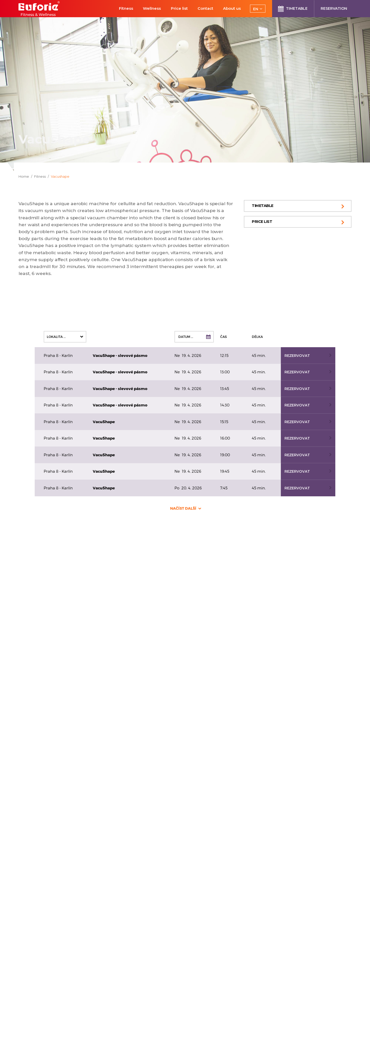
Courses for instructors (122, 973)
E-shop (105, 980)
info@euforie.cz (38, 667)
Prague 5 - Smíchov (132, 639)
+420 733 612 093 (40, 672)
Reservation (111, 958)
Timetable (262, 205)
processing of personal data (253, 1011)
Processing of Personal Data (128, 994)
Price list (262, 221)
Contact (106, 1001)
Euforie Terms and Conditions (129, 987)
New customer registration (126, 965)
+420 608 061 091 (120, 667)
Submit (185, 928)
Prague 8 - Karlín (47, 707)
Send (289, 998)
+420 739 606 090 (40, 734)
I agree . (245, 1011)
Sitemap (107, 1008)
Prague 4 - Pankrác (51, 639)
